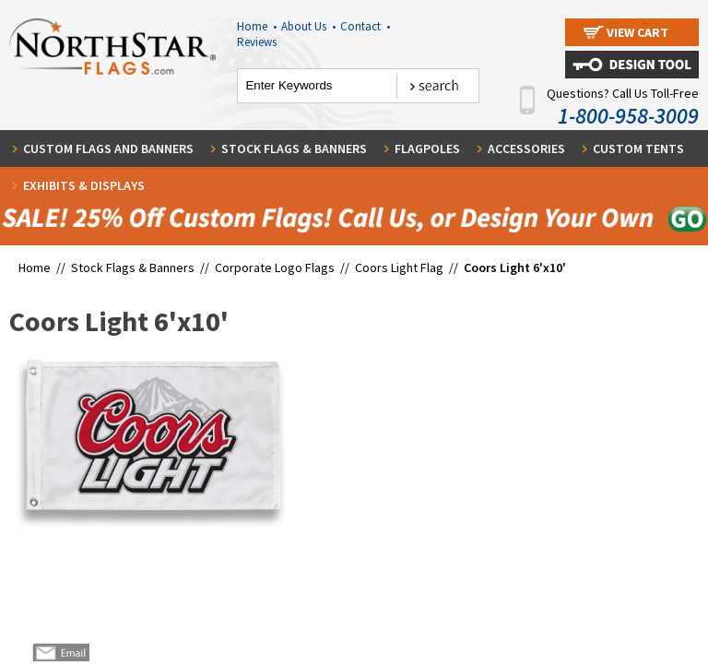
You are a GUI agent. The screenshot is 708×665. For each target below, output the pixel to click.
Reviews (257, 42)
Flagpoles (427, 148)
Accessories (526, 148)
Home (257, 26)
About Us (308, 26)
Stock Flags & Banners (294, 148)
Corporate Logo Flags (275, 267)
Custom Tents (638, 148)
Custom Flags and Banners (108, 148)
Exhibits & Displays (84, 185)
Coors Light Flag (399, 267)
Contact (365, 26)
